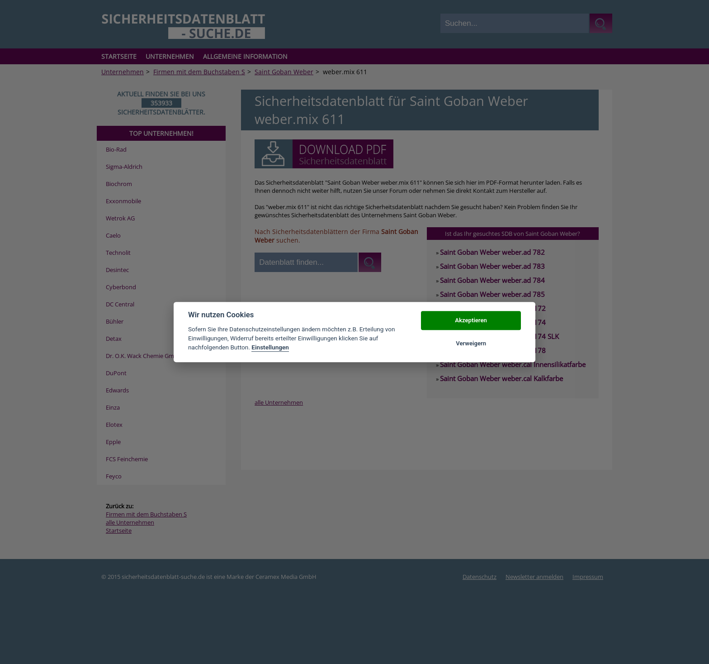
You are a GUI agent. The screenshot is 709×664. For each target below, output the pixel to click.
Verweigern (471, 343)
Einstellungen (270, 347)
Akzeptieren (471, 320)
